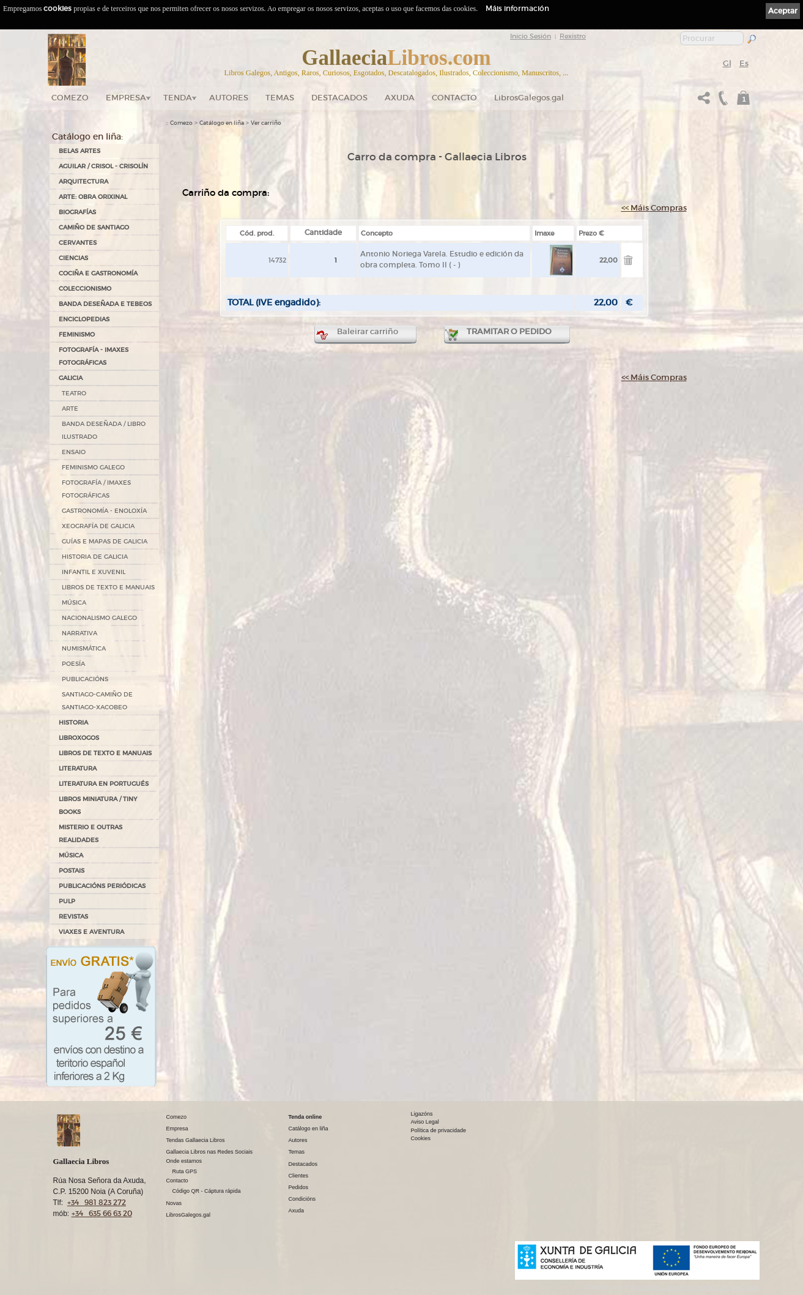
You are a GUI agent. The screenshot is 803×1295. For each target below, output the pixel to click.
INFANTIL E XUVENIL (93, 572)
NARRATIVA (79, 633)
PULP (67, 901)
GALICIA (71, 378)
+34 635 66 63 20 (102, 1213)
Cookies (421, 1138)
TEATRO (74, 393)
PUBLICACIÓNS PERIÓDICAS (102, 886)
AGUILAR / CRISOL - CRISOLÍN (103, 166)
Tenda (177, 97)
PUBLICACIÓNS (85, 679)
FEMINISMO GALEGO (93, 467)
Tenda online (305, 1117)
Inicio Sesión (530, 36)
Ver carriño (266, 123)
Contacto (454, 97)
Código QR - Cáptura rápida (206, 1191)
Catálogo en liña (221, 123)
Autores (228, 97)
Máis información (517, 8)
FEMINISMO (77, 334)
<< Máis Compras (654, 208)
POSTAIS (71, 871)
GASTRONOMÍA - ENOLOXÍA (104, 511)
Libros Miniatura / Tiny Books (98, 805)
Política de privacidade (439, 1130)
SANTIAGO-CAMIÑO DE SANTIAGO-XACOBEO (97, 700)
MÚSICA (74, 602)
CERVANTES (78, 243)
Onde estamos (184, 1161)
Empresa (126, 97)
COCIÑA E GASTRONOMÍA (98, 273)
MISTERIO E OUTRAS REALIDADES (90, 833)
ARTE (70, 408)
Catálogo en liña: (87, 136)
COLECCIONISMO (85, 289)
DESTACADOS (339, 97)
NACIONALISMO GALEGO (99, 618)
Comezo (70, 97)
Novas (174, 1203)
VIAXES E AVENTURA (91, 932)
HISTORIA (73, 722)
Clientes (299, 1176)
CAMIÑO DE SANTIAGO (94, 227)
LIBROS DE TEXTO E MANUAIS (108, 587)
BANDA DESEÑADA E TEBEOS (105, 304)
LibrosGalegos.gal (529, 97)
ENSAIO (74, 452)
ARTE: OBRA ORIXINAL (93, 197)
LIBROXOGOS (79, 738)
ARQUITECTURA (83, 181)
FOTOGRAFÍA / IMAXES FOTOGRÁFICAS (96, 489)
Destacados (303, 1164)
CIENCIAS (73, 258)
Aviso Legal (425, 1122)
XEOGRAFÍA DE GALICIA (98, 526)
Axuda (400, 97)
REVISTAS (73, 916)
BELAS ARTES (79, 151)
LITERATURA (78, 768)
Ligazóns (422, 1114)
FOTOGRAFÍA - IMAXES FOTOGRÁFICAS (93, 356)
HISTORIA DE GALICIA (95, 557)
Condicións (302, 1199)
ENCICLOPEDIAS (84, 319)
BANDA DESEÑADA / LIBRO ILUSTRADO (104, 430)
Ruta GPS (185, 1171)
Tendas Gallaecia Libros (195, 1140)
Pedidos (299, 1187)
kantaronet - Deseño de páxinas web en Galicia (695, 1287)
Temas (279, 97)
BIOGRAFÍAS (77, 212)
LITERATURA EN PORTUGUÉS (104, 784)
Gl (727, 63)
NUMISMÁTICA (84, 648)
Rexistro (573, 36)
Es (744, 63)
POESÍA (73, 664)
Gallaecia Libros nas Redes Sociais (209, 1152)
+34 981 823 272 (96, 1202)
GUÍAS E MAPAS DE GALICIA (104, 541)
